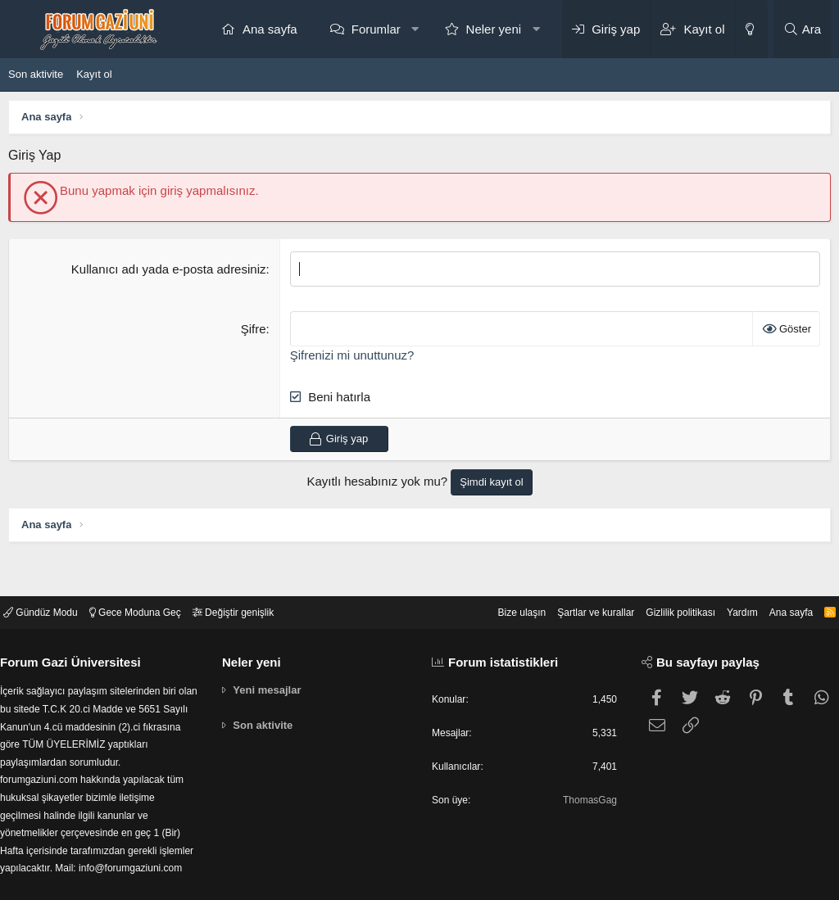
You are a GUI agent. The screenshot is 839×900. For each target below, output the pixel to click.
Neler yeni (494, 29)
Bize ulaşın (491, 575)
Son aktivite (35, 74)
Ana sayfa (270, 29)
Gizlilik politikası (661, 575)
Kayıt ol (93, 74)
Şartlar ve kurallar (570, 575)
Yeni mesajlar (272, 654)
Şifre (253, 329)
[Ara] (802, 29)
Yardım (727, 575)
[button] (415, 29)
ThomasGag (583, 768)
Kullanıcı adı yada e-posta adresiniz (168, 269)
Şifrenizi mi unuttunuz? (352, 355)
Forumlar (376, 29)
